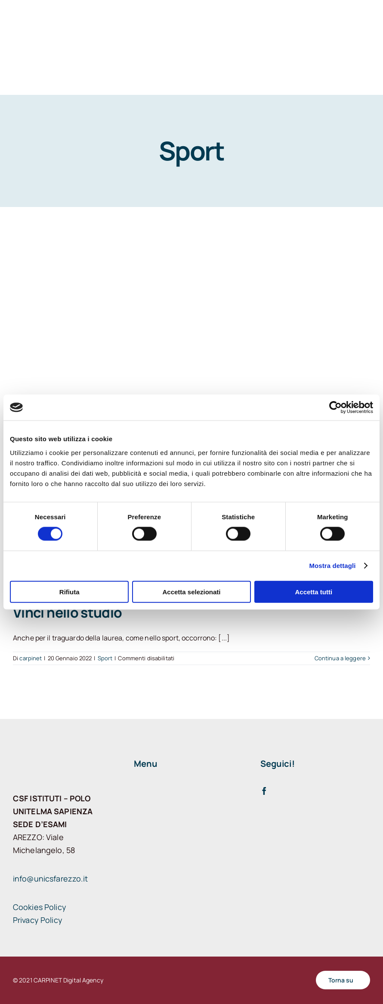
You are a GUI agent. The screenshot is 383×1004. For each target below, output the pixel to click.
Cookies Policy (39, 907)
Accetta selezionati (191, 591)
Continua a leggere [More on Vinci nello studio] (340, 658)
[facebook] (264, 791)
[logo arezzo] (43, 44)
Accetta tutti (313, 591)
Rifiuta (69, 591)
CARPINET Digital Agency (68, 980)
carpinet (30, 658)
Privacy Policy (37, 920)
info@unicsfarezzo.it (50, 878)
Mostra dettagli (332, 565)
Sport (105, 658)
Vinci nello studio (67, 612)
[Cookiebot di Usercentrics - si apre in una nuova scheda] (335, 407)
